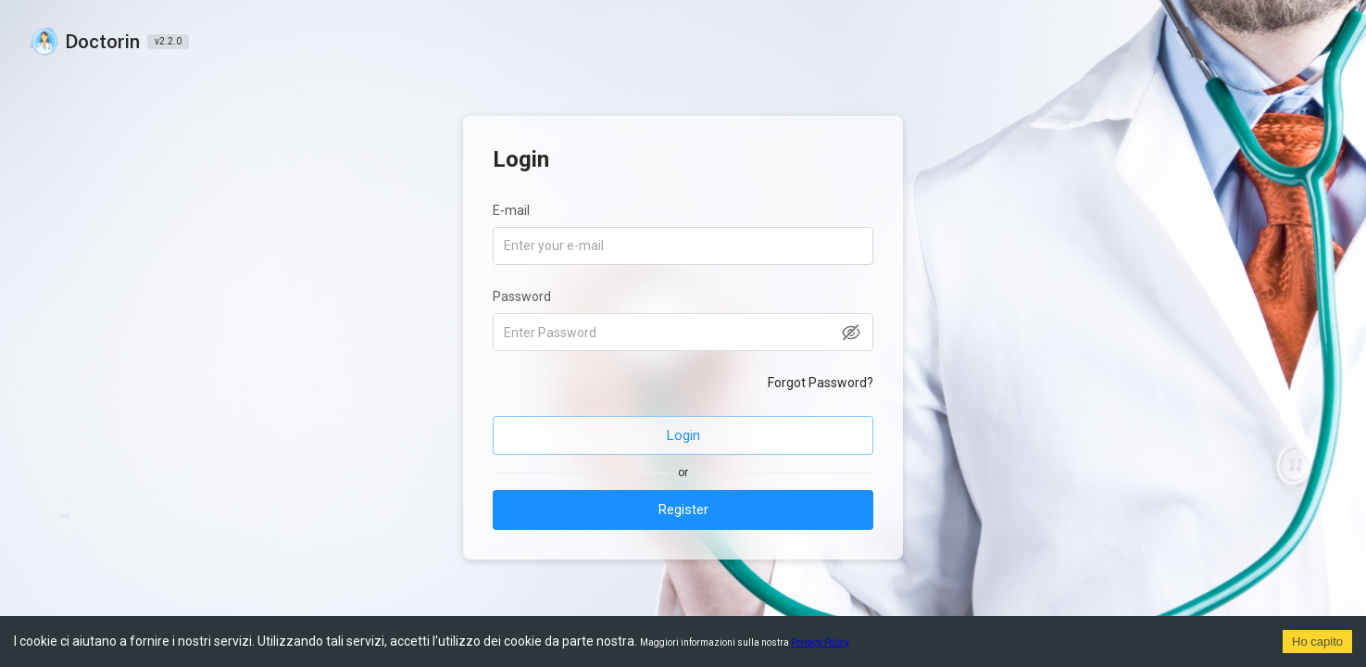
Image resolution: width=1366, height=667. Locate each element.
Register (683, 509)
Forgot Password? (820, 382)
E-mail (511, 210)
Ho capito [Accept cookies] (1317, 641)
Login (683, 435)
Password (522, 296)
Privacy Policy (820, 642)
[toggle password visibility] (851, 332)
